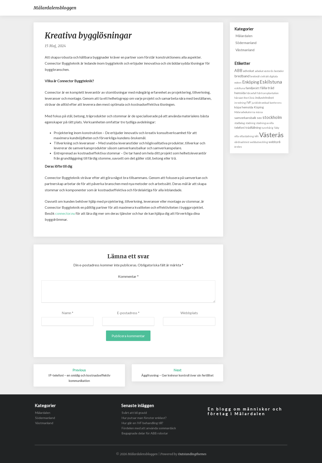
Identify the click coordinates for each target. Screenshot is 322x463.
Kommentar (128, 276)
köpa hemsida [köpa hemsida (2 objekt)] (243, 107)
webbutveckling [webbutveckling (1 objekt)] (259, 142)
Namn (67, 313)
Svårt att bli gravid (134, 413)
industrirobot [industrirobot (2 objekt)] (264, 97)
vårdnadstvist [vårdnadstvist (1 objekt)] (241, 142)
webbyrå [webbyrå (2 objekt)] (274, 142)
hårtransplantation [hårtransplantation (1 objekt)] (268, 93)
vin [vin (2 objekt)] (256, 136)
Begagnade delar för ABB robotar (145, 433)
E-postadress (128, 313)
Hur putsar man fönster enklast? (144, 418)
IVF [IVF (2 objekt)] (248, 102)
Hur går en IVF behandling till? (142, 423)
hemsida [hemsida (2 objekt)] (240, 93)
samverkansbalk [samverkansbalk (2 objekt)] (245, 118)
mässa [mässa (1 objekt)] (259, 112)
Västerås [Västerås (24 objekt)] (271, 135)
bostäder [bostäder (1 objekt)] (279, 70)
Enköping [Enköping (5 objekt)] (250, 81)
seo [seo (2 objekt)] (259, 118)
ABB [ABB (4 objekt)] (238, 70)
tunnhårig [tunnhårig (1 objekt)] (267, 127)
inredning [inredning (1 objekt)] (240, 102)
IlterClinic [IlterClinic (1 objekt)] (249, 97)
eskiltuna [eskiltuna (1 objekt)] (239, 88)
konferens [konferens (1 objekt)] (276, 102)
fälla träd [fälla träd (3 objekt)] (267, 88)
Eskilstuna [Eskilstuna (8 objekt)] (271, 82)
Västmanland (244, 50)
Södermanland (245, 43)
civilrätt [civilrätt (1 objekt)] (264, 76)
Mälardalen (243, 36)
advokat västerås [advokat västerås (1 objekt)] (264, 70)
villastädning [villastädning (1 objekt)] (246, 136)
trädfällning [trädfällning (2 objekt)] (253, 127)
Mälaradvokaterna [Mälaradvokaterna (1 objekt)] (244, 112)
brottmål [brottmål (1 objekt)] (255, 76)
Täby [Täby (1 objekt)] (276, 127)
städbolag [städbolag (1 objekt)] (239, 123)
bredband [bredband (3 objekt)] (242, 76)
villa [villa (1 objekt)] (236, 136)
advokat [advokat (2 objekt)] (248, 71)
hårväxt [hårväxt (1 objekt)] (238, 97)
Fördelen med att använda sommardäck (149, 428)
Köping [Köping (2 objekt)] (259, 107)
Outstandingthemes (192, 454)
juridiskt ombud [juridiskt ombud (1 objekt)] (260, 102)
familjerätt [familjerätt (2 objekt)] (253, 88)
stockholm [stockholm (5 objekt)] (272, 117)
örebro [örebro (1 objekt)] (238, 146)
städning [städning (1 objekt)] (250, 123)
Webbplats (189, 313)
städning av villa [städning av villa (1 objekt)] (265, 123)
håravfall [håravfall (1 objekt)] (251, 93)
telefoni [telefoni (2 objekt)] (239, 127)
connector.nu (65, 213)
